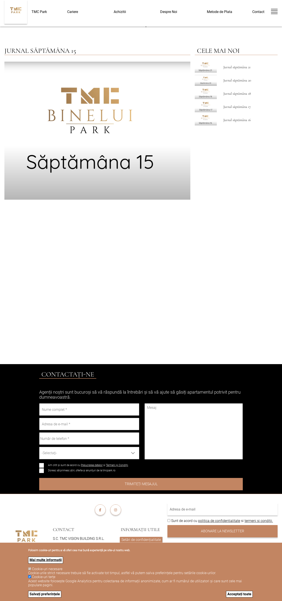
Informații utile (140, 529)
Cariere (72, 12)
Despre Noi (168, 12)
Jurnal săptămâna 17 (237, 107)
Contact (258, 12)
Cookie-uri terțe (43, 577)
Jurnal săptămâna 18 (237, 93)
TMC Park (39, 12)
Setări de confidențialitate (141, 539)
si (242, 521)
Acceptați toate (239, 594)
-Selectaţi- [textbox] (49, 453)
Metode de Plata (219, 12)
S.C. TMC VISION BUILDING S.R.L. (78, 538)
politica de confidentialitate (219, 521)
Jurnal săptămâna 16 (237, 120)
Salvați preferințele (45, 594)
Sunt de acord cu (184, 521)
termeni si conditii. (259, 521)
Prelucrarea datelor (92, 465)
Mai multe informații (46, 560)
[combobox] (89, 453)
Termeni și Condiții (117, 465)
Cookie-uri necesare (47, 569)
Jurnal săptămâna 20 (237, 80)
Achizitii (120, 12)
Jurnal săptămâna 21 (236, 67)
